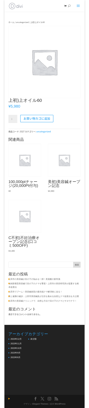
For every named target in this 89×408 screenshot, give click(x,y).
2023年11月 (16, 343)
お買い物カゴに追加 (37, 118)
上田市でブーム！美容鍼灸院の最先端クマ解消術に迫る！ (35, 291)
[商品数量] (12, 119)
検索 (77, 264)
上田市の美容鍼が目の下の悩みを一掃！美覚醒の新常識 (34, 279)
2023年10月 (16, 348)
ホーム (11, 22)
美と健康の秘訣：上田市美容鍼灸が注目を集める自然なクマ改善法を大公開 (43, 296)
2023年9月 (15, 353)
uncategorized (22, 22)
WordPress (60, 404)
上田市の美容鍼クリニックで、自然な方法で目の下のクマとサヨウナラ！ (42, 301)
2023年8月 (15, 357)
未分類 (33, 339)
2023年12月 (16, 339)
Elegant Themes (40, 404)
